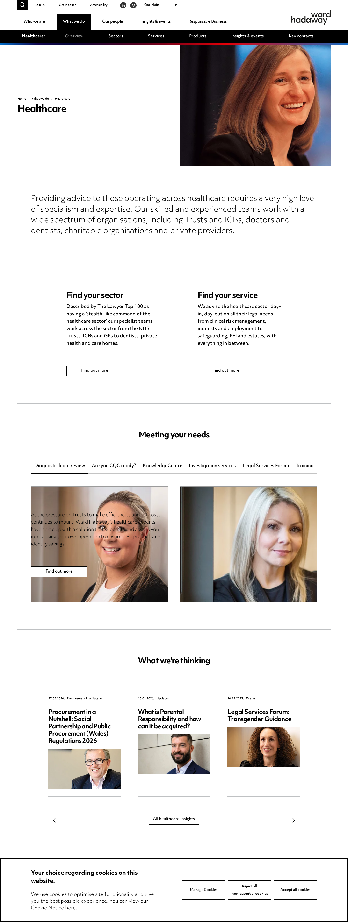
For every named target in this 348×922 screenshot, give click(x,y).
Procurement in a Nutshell (85, 699)
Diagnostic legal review (59, 467)
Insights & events (155, 22)
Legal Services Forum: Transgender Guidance (259, 716)
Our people (112, 22)
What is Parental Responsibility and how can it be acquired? (169, 719)
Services (156, 36)
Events (251, 699)
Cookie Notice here (53, 908)
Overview (74, 36)
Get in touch (67, 5)
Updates (163, 699)
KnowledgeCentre (162, 467)
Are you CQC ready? (114, 467)
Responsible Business (207, 22)
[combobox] (161, 5)
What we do (74, 22)
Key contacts (301, 36)
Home (21, 99)
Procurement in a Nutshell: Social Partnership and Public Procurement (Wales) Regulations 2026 (79, 727)
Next (294, 820)
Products (198, 36)
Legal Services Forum (266, 467)
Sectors (115, 36)
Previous (54, 820)
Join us (40, 5)
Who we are (34, 22)
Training (305, 467)
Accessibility (99, 5)
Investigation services (212, 467)
